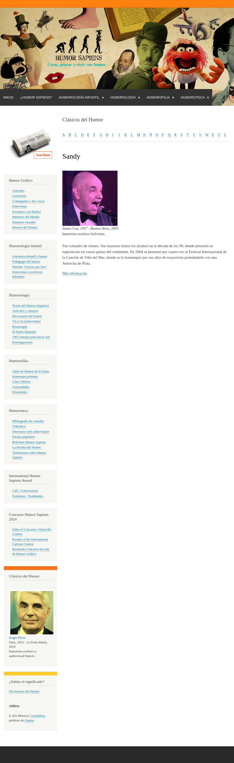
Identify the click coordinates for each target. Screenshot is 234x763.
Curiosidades (21, 387)
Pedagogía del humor (26, 261)
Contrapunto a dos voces (28, 201)
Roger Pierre (17, 638)
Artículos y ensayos (25, 311)
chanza (29, 720)
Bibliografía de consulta (28, 421)
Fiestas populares (23, 437)
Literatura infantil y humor (29, 256)
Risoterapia (19, 327)
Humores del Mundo (26, 217)
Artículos (18, 190)
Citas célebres (21, 381)
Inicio (8, 97)
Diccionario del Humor (24, 691)
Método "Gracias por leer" (29, 267)
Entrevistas (19, 206)
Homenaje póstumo (25, 376)
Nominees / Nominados (27, 496)
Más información (74, 273)
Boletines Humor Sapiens (29, 442)
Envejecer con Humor (26, 212)
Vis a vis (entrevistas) (26, 321)
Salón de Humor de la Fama (30, 371)
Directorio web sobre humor (30, 431)
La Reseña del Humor (26, 447)
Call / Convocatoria (25, 490)
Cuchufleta (37, 716)
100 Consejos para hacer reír (31, 337)
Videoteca (18, 426)
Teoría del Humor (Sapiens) (30, 305)
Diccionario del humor (27, 316)
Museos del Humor (24, 227)
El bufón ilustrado (24, 332)
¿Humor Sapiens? (36, 97)
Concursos (19, 196)
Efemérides (19, 392)
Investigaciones (22, 342)
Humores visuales (24, 222)
